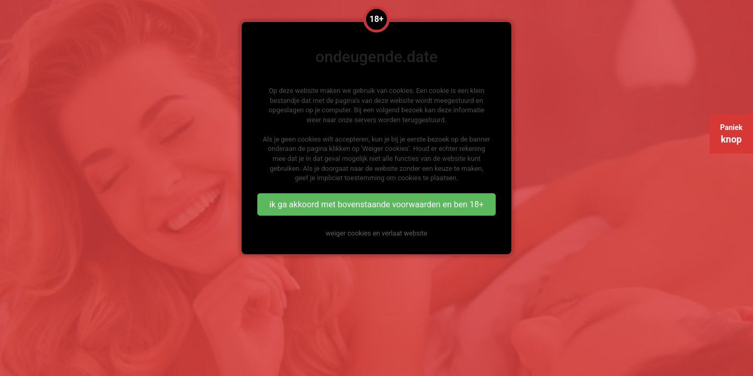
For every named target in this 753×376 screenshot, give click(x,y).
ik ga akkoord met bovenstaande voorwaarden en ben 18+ (376, 204)
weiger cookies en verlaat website (376, 233)
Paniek (731, 134)
